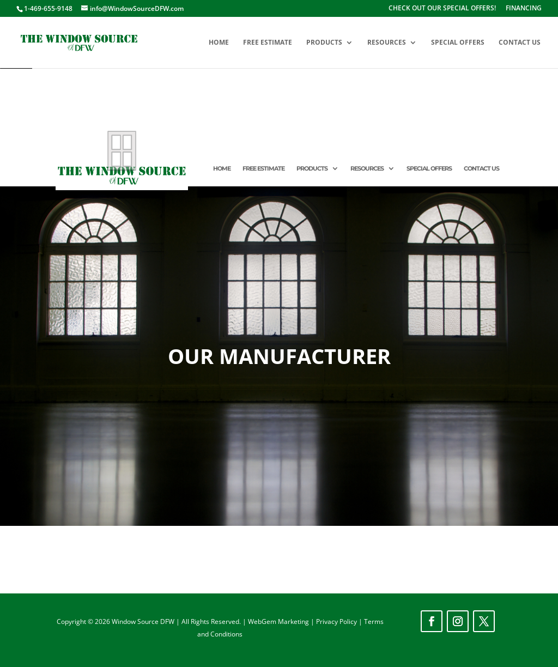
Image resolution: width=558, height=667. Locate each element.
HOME (219, 43)
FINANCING (524, 9)
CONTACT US (520, 43)
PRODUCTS (324, 43)
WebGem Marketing (279, 621)
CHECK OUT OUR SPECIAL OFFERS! (442, 9)
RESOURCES (386, 43)
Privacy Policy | (340, 621)
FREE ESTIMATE (267, 43)
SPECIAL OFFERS (457, 43)
